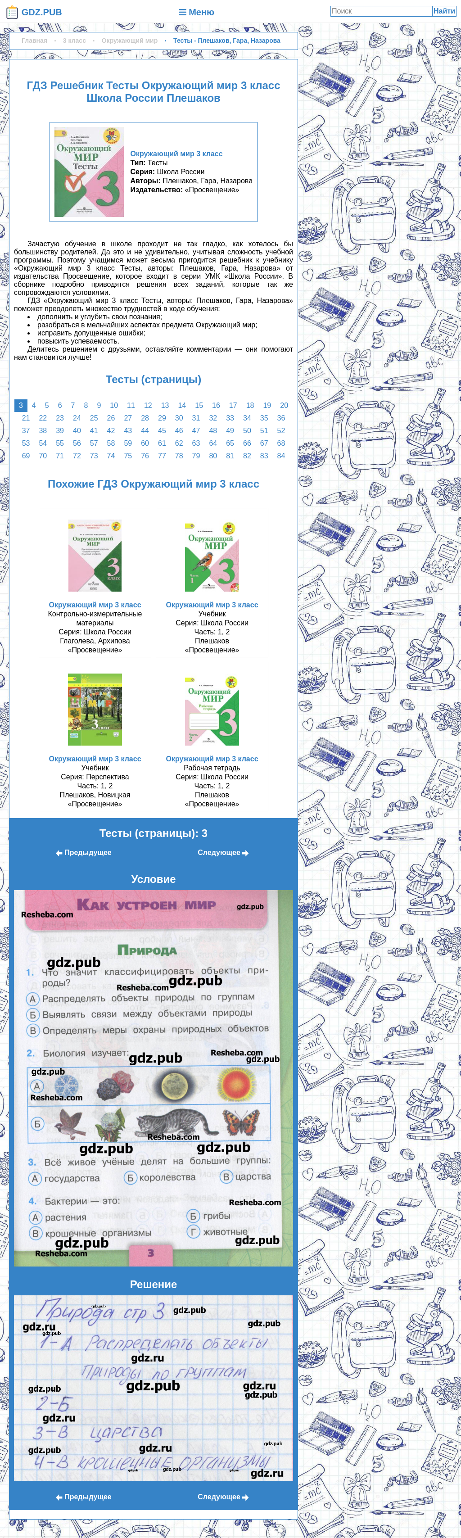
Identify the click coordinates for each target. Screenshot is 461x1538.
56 (77, 443)
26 (111, 418)
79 (196, 456)
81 (230, 456)
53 (26, 443)
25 (94, 418)
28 (145, 418)
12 (148, 405)
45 (162, 430)
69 (26, 456)
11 (131, 405)
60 (145, 443)
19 (267, 405)
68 (281, 443)
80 (213, 456)
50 (247, 430)
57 (94, 443)
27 (128, 418)
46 (179, 430)
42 (111, 430)
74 (111, 456)
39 (60, 430)
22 (43, 418)
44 (145, 430)
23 (60, 418)
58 (111, 443)
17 (233, 405)
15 (199, 405)
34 (247, 418)
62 (179, 443)
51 (264, 430)
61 (162, 443)
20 (284, 405)
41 (94, 430)
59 (128, 443)
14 (182, 405)
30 (179, 418)
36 (281, 418)
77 (162, 456)
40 (77, 430)
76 (145, 456)
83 (264, 456)
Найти (444, 11)
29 (162, 418)
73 (94, 456)
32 (213, 418)
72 (77, 456)
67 (264, 443)
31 (196, 418)
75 (128, 456)
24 (77, 418)
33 (230, 418)
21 (26, 418)
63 (196, 443)
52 (281, 430)
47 (196, 430)
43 (128, 430)
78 (179, 456)
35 (264, 418)
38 (43, 430)
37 (26, 430)
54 (43, 443)
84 (281, 456)
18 (250, 405)
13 (165, 405)
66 (247, 443)
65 (230, 443)
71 (60, 456)
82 (247, 456)
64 (213, 443)
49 (230, 430)
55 (60, 443)
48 (213, 430)
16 (216, 405)
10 (114, 405)
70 (43, 456)
